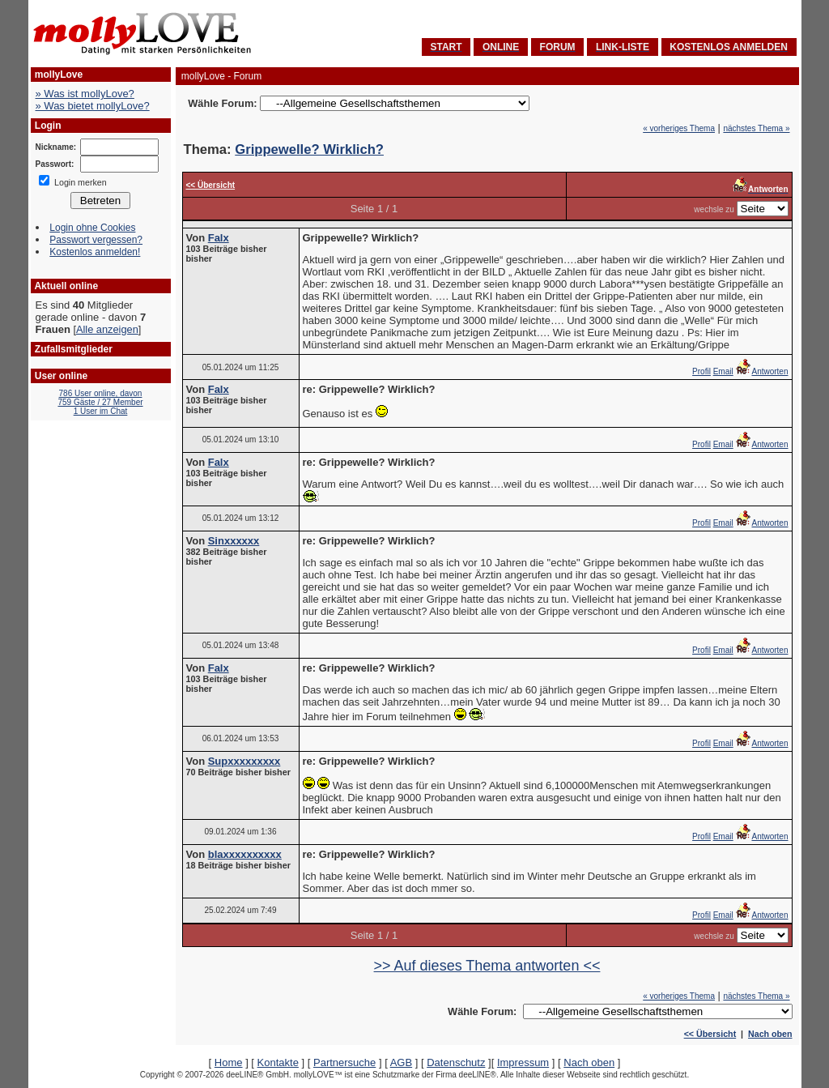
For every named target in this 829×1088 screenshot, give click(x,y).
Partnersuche (344, 1062)
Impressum (523, 1062)
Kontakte (278, 1062)
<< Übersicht (710, 1034)
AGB (401, 1062)
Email (723, 371)
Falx (218, 238)
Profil (701, 371)
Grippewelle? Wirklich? (309, 149)
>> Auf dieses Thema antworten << (487, 966)
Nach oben (770, 1034)
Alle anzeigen (107, 329)
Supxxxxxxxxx (244, 761)
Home (229, 1062)
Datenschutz (456, 1062)
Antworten (761, 371)
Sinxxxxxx (234, 541)
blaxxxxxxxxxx (245, 854)
